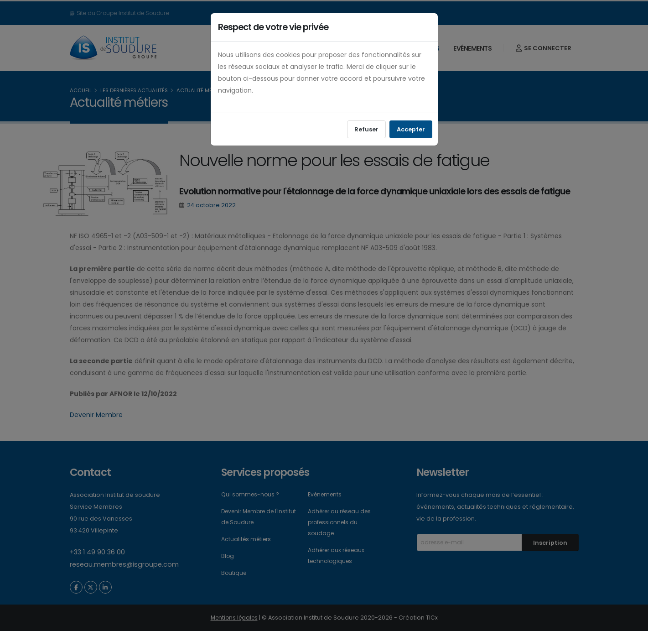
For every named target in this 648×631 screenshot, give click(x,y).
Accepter (411, 129)
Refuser (366, 129)
